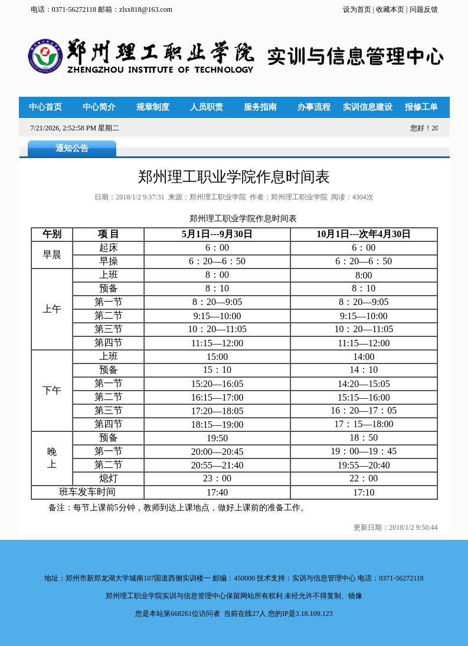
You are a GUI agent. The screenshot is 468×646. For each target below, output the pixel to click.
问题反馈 (424, 9)
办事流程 (313, 107)
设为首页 (358, 9)
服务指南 (260, 107)
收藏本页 (389, 9)
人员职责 (206, 107)
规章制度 (152, 107)
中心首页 (45, 107)
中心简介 (99, 107)
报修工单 (421, 107)
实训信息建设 (367, 107)
